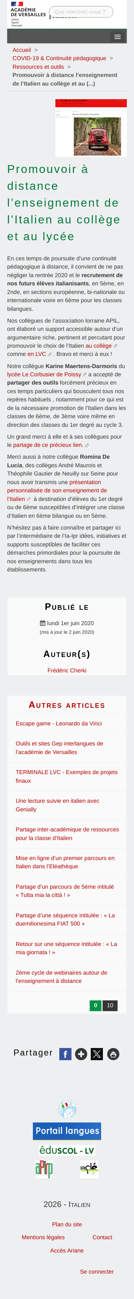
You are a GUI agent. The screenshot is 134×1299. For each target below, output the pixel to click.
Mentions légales (43, 1238)
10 (110, 1006)
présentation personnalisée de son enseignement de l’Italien (57, 490)
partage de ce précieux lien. (48, 445)
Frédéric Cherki (67, 671)
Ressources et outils (38, 67)
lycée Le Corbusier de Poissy (44, 375)
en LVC (37, 354)
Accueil (22, 50)
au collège (99, 346)
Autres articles (67, 705)
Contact (102, 1238)
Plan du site (67, 1225)
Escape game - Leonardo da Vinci (59, 724)
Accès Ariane (67, 1251)
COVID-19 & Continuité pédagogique (59, 58)
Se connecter (97, 1272)
